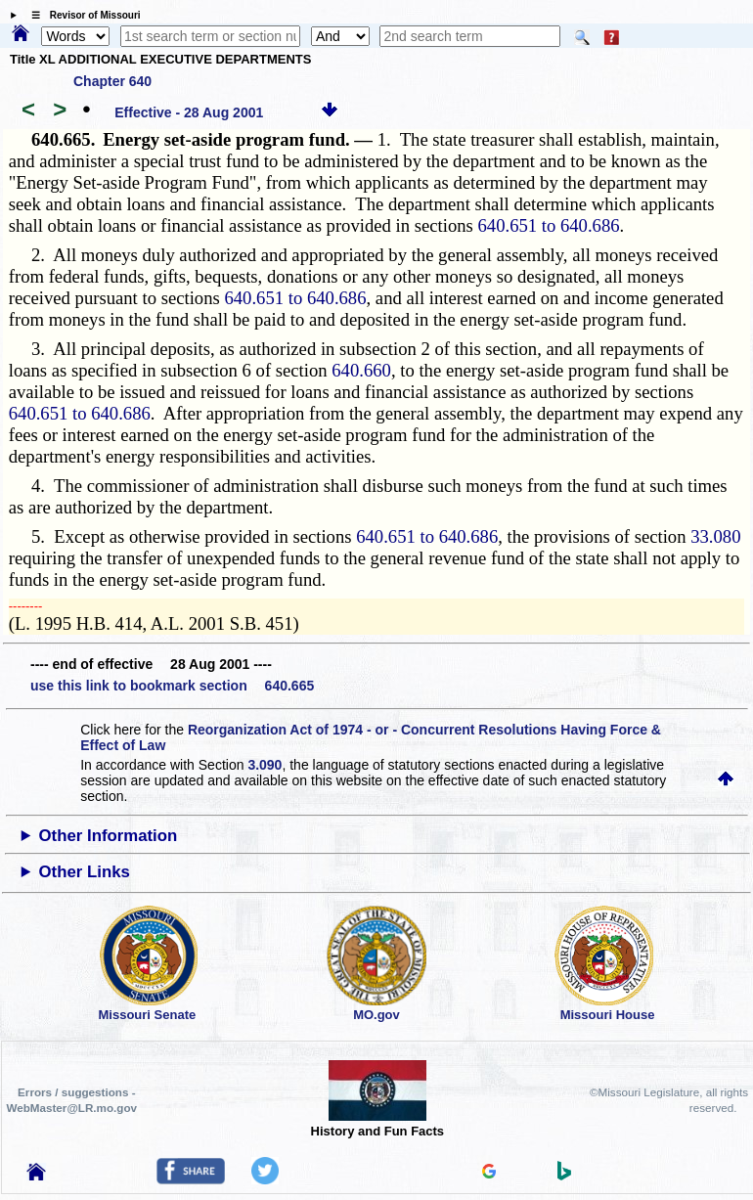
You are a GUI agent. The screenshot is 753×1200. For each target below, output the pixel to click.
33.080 (715, 536)
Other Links (84, 872)
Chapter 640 (112, 81)
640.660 (361, 370)
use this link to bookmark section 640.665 (172, 685)
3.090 (264, 765)
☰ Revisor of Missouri (81, 15)
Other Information (108, 835)
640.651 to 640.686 (548, 225)
